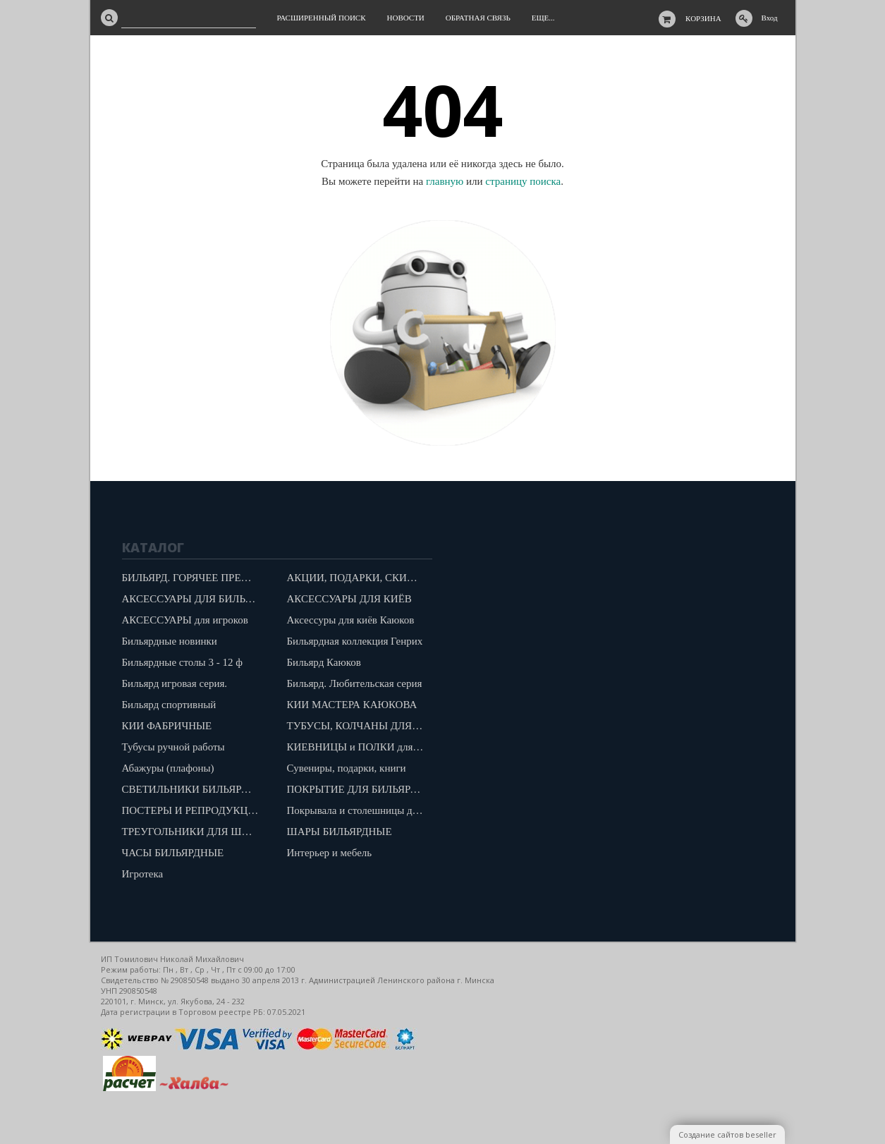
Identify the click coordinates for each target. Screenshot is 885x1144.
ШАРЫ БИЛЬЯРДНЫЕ (339, 831)
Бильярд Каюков (324, 662)
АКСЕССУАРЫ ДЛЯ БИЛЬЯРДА (194, 598)
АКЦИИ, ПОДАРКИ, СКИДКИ (358, 577)
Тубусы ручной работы (173, 747)
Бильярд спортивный (169, 704)
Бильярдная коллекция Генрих (355, 641)
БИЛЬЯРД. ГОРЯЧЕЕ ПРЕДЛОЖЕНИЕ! (194, 577)
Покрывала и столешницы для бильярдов (359, 810)
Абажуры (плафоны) (168, 768)
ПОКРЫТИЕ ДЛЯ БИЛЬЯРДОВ (359, 789)
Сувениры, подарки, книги (346, 768)
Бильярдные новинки (169, 641)
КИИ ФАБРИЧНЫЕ (167, 725)
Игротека (143, 874)
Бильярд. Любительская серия (354, 683)
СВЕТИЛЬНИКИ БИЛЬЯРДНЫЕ (194, 789)
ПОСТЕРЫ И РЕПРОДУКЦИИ (192, 810)
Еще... (543, 17)
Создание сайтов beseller (727, 1134)
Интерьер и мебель (329, 852)
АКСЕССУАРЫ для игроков (185, 620)
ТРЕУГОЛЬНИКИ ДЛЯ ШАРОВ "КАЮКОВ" (194, 831)
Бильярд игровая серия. (175, 683)
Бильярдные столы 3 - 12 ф (182, 662)
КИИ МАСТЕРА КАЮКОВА (352, 704)
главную (444, 181)
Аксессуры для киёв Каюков (351, 620)
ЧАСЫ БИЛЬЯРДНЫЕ (173, 852)
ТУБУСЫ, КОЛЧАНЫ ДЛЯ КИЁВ (359, 725)
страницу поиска (523, 181)
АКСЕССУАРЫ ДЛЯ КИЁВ (349, 598)
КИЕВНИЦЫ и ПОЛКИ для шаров (359, 747)
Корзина (703, 18)
